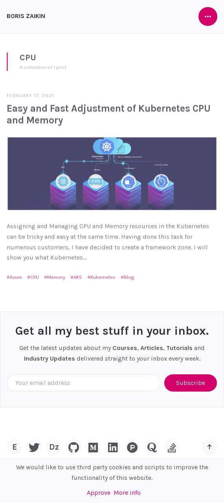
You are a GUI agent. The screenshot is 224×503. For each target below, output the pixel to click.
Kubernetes (103, 274)
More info (127, 492)
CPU (34, 274)
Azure (16, 274)
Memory (56, 274)
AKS (77, 274)
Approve (98, 492)
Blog (129, 274)
